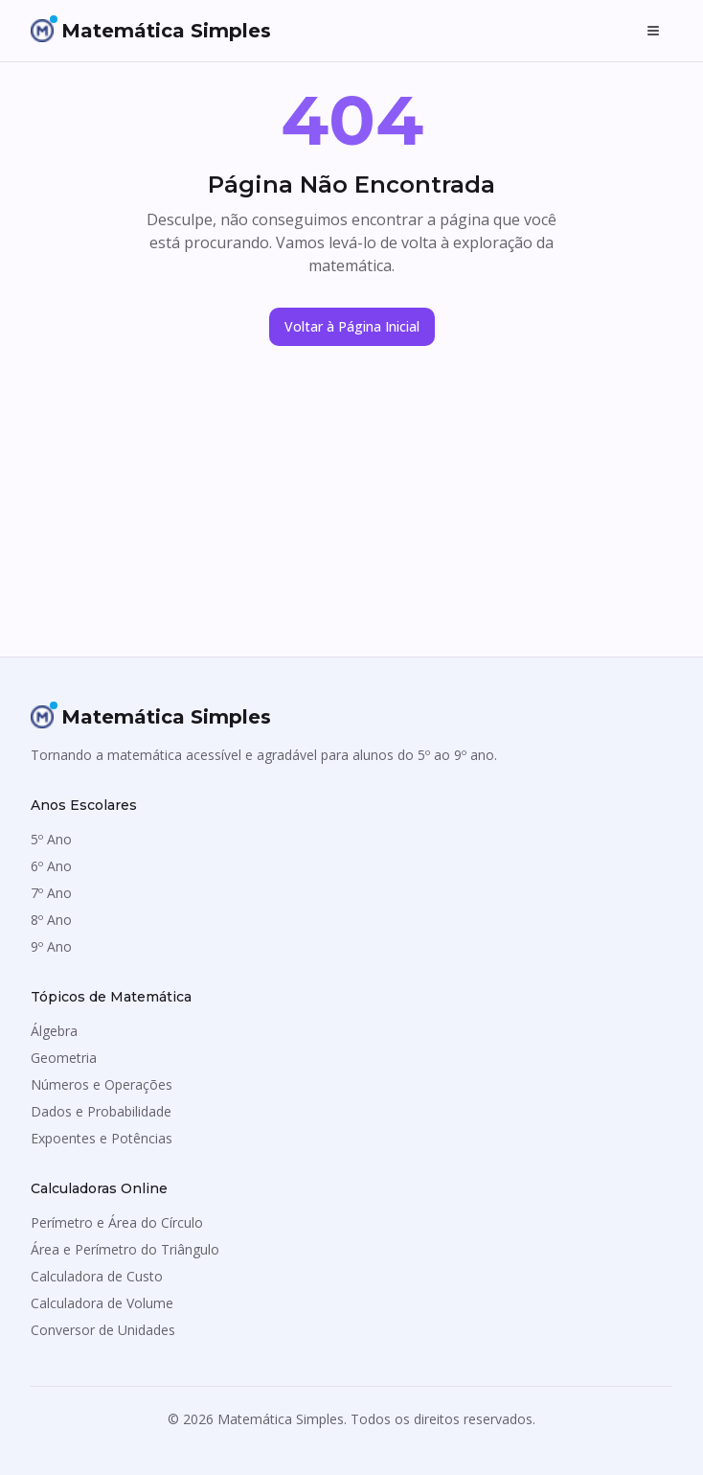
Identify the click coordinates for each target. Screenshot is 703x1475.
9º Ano (51, 946)
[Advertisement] (351, 513)
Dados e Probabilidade (101, 1111)
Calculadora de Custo (97, 1276)
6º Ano (51, 866)
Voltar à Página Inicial (352, 326)
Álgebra (54, 1031)
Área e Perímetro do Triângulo (125, 1249)
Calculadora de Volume (102, 1303)
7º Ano (51, 893)
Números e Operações (101, 1084)
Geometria (64, 1058)
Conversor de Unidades (103, 1330)
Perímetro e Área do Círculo (117, 1222)
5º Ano (51, 839)
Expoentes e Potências (101, 1138)
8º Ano (51, 919)
